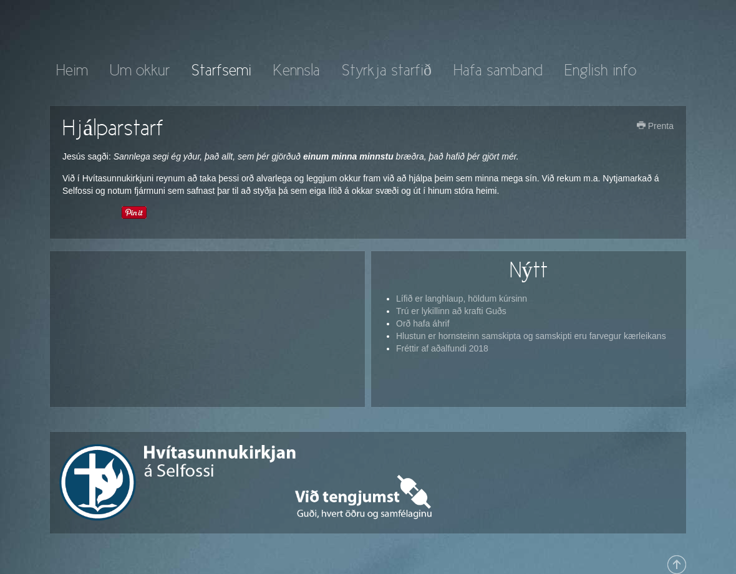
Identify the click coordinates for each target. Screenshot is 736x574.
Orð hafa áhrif (423, 323)
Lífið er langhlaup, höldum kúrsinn (461, 299)
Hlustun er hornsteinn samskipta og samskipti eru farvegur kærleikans (531, 336)
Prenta (655, 126)
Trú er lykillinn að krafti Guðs (451, 311)
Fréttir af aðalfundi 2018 (442, 348)
